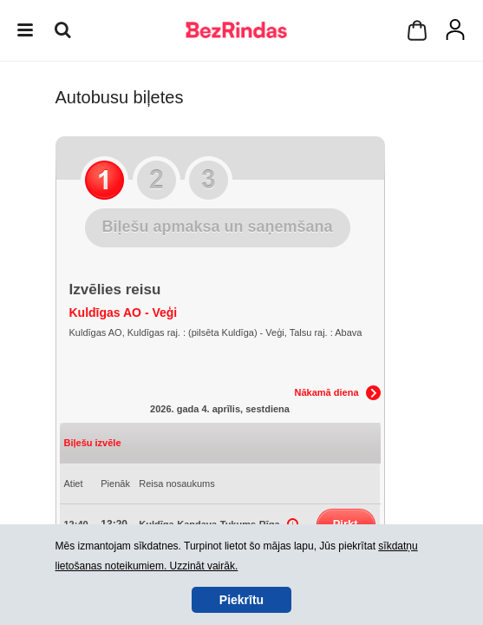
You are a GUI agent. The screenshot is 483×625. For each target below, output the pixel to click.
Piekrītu (241, 600)
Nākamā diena (327, 392)
